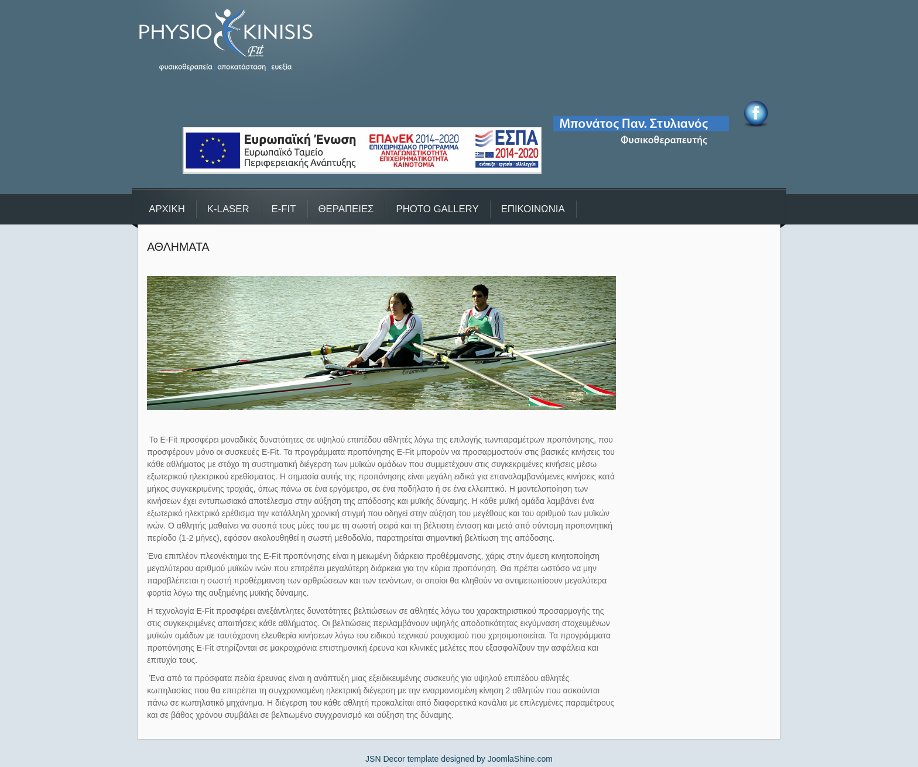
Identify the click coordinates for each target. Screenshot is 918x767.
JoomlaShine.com (520, 758)
